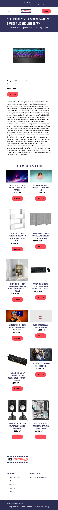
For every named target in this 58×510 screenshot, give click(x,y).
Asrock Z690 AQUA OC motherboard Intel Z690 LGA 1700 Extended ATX (40, 425)
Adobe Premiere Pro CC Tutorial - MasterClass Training (17, 187)
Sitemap (46, 507)
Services (13, 488)
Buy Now (12, 94)
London (32, 5)
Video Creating (20, 81)
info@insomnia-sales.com (43, 5)
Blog (11, 492)
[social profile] (32, 2)
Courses (28, 81)
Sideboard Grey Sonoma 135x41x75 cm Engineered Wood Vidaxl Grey (40, 235)
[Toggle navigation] (9, 11)
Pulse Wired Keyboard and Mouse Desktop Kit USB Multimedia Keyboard (40, 286)
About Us (13, 485)
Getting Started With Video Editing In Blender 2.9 (40, 187)
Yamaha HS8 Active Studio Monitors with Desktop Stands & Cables (17, 425)
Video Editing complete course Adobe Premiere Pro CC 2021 (17, 327)
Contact (15, 507)
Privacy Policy (38, 507)
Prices (46, 11)
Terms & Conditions (26, 507)
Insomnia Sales (15, 477)
